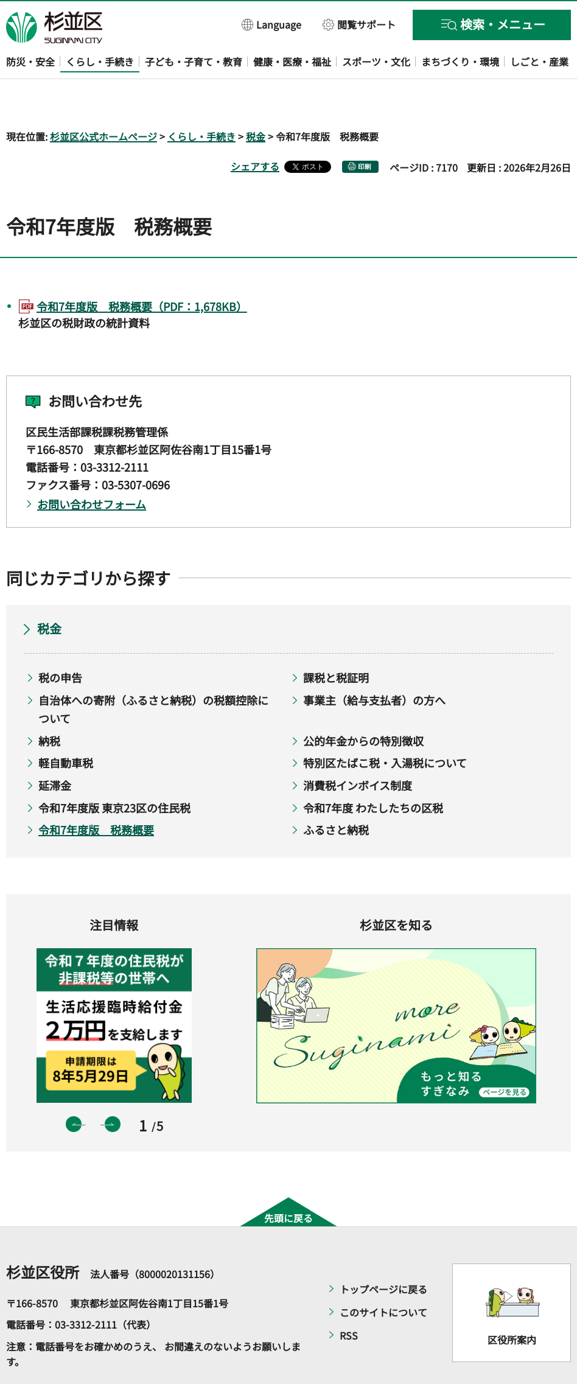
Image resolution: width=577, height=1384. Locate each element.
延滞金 (54, 750)
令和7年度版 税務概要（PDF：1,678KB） (142, 271)
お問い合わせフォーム (91, 469)
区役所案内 (512, 1305)
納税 (49, 705)
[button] (272, 24)
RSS (349, 1300)
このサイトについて (383, 1277)
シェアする (255, 131)
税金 (255, 101)
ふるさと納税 (336, 795)
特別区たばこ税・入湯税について (385, 728)
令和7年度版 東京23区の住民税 (114, 772)
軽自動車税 (65, 728)
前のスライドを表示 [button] (74, 1089)
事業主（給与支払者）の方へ (374, 665)
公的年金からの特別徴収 (363, 705)
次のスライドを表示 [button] (113, 1089)
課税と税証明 (336, 642)
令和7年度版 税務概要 (96, 795)
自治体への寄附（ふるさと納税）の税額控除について (153, 674)
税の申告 (60, 642)
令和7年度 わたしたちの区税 (373, 772)
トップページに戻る (383, 1253)
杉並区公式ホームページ (103, 101)
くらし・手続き (201, 101)
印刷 (364, 131)
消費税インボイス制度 (357, 750)
